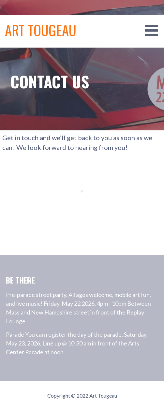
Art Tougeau (40, 30)
